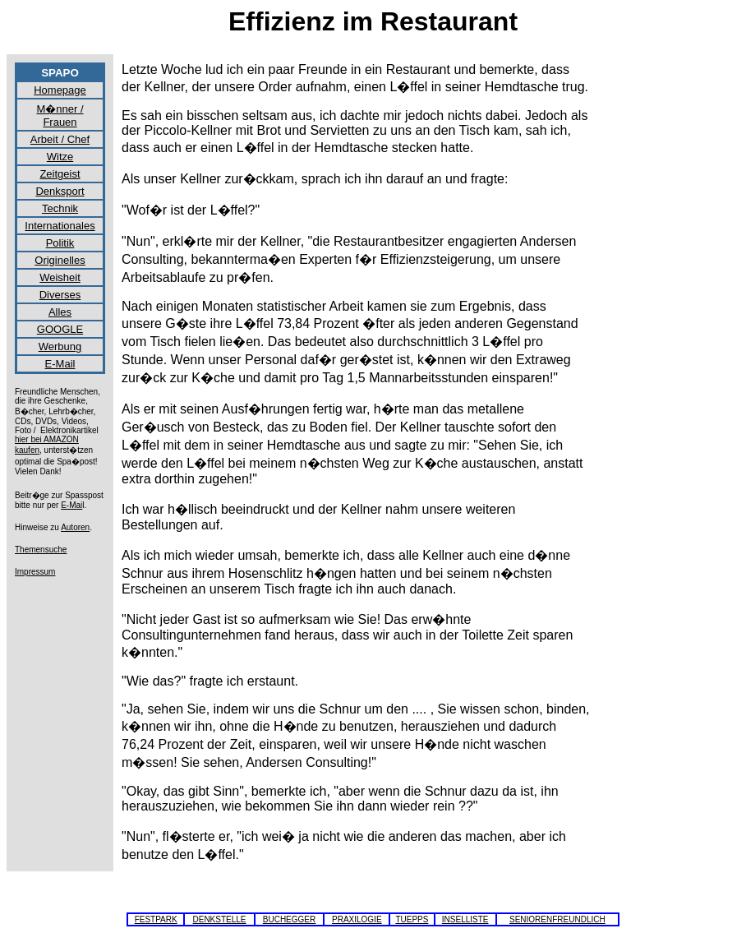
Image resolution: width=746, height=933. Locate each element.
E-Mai (71, 505)
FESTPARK (156, 919)
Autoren (75, 527)
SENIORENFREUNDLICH (557, 919)
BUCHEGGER (289, 919)
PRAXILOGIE (357, 919)
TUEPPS (411, 919)
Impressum (35, 571)
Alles (59, 312)
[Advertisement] (672, 309)
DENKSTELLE (219, 919)
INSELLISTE (465, 919)
